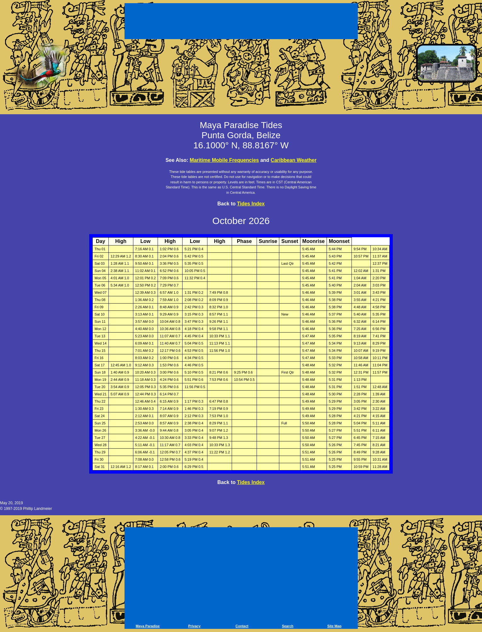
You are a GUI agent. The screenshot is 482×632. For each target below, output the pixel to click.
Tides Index (251, 203)
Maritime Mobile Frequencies (224, 160)
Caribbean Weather (294, 160)
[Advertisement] (241, 22)
